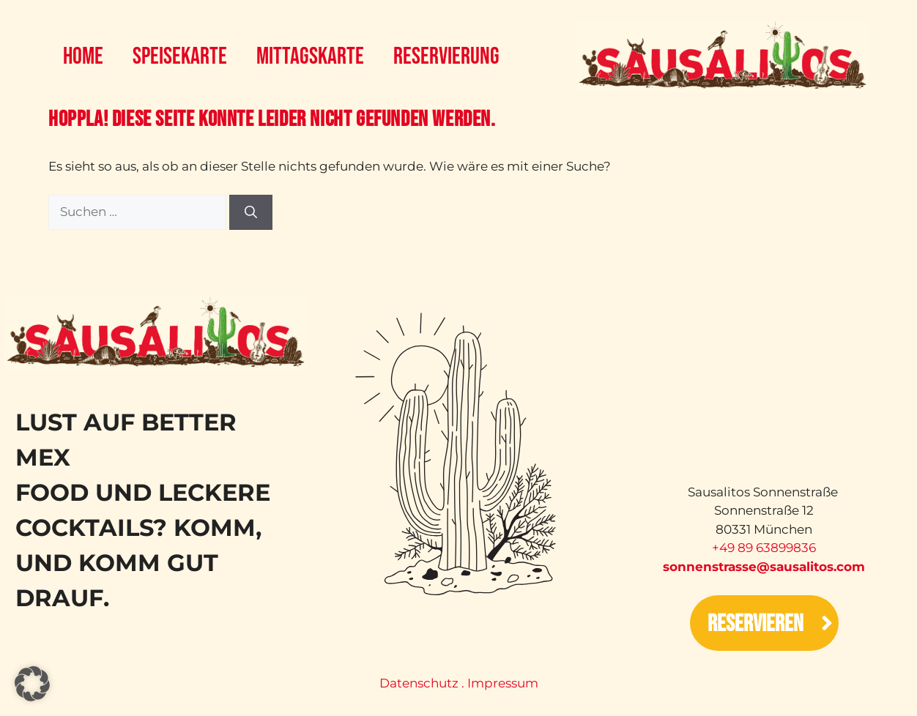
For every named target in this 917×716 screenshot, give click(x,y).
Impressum (502, 683)
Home (83, 56)
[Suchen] (250, 212)
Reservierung (446, 56)
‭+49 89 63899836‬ (764, 547)
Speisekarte (180, 56)
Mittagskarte (310, 56)
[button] (32, 684)
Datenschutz (419, 683)
